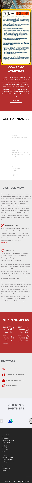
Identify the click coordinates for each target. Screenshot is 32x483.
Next (30, 421)
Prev (1, 421)
